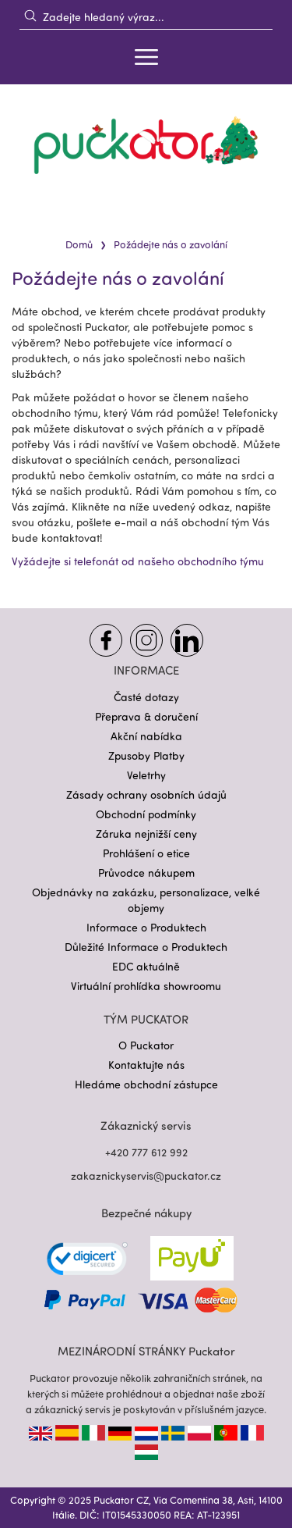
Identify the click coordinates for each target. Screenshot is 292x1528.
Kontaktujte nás (146, 1064)
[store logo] (146, 145)
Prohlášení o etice (146, 853)
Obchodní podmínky (146, 814)
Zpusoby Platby (146, 755)
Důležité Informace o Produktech (146, 946)
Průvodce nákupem (146, 872)
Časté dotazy (146, 696)
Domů (79, 244)
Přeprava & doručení (146, 716)
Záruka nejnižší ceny (146, 833)
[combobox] (146, 16)
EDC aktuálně (146, 966)
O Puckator (146, 1045)
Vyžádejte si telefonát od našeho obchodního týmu (138, 561)
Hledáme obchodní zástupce (146, 1084)
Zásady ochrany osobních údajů (146, 794)
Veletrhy (146, 775)
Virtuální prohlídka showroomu (146, 985)
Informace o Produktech (146, 927)
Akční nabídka (146, 736)
